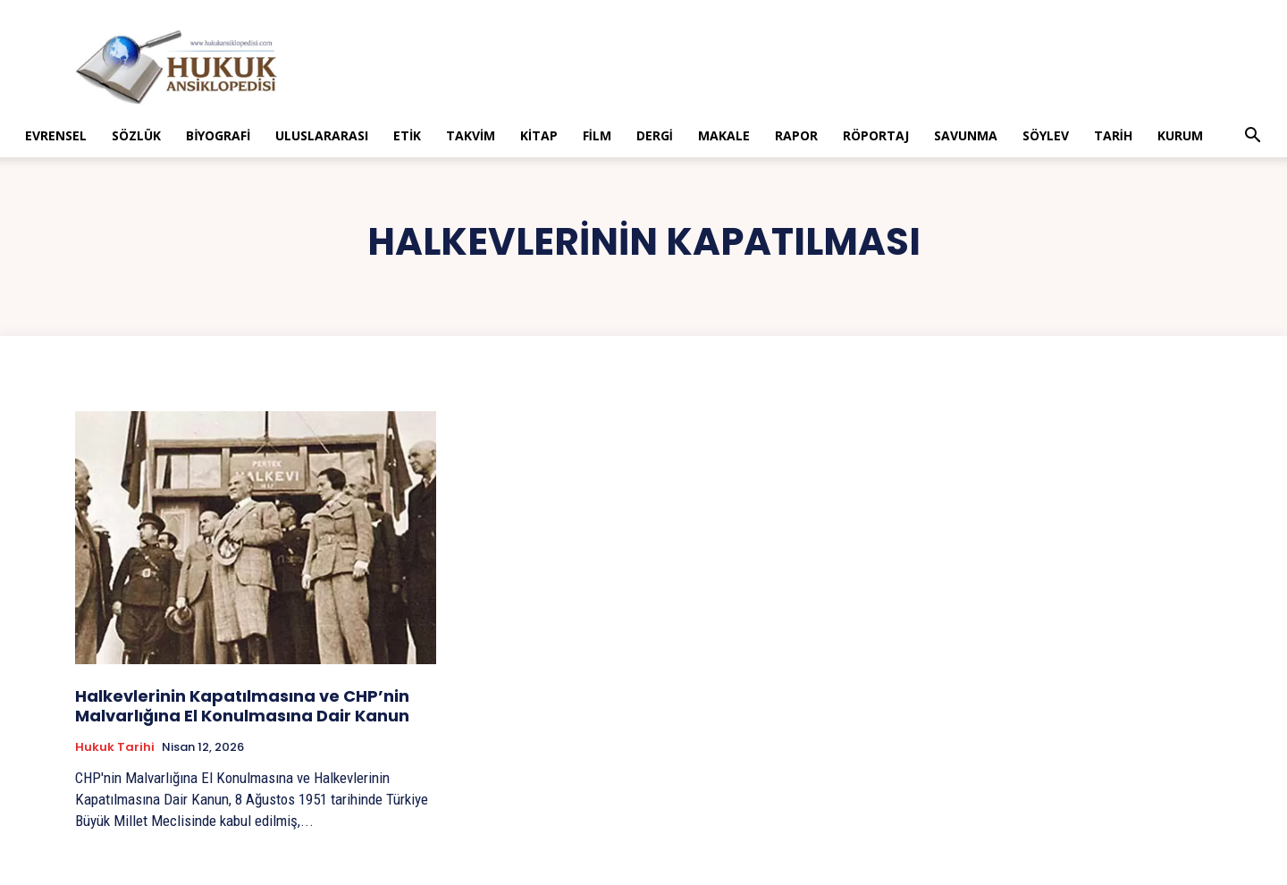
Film (597, 135)
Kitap (539, 135)
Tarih (1113, 135)
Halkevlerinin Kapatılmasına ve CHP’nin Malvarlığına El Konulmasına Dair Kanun (242, 706)
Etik (407, 135)
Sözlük (136, 135)
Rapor (796, 135)
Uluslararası (321, 135)
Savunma (965, 135)
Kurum (1180, 135)
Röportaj (876, 135)
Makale (724, 135)
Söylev (1045, 135)
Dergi (654, 135)
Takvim (470, 135)
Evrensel (56, 135)
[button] (1253, 137)
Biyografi (218, 135)
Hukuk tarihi (115, 747)
